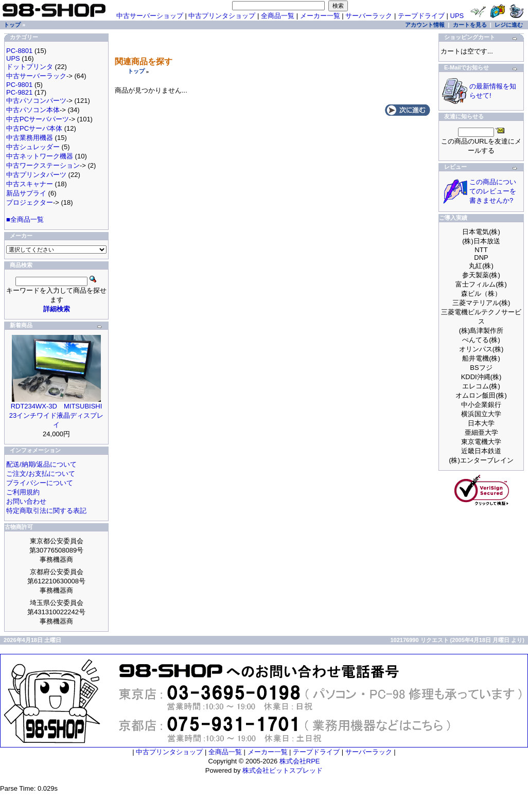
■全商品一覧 (25, 219)
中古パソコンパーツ (36, 100)
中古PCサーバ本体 (34, 128)
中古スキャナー (29, 184)
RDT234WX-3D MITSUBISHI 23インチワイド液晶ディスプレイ (56, 415)
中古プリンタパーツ (36, 175)
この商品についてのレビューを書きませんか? (492, 191)
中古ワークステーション (43, 165)
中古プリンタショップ (221, 16)
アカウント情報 (425, 25)
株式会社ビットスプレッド (282, 770)
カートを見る (470, 25)
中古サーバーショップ (149, 16)
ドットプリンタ (29, 66)
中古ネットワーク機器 (39, 156)
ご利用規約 (23, 492)
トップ (136, 71)
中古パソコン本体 (33, 110)
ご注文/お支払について (40, 473)
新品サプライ (26, 193)
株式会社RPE (299, 761)
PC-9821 (19, 92)
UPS (457, 16)
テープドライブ (421, 16)
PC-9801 (19, 84)
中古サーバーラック (36, 76)
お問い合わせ (26, 501)
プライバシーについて (39, 483)
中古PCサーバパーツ (37, 119)
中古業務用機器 (29, 137)
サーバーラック (368, 16)
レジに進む (509, 25)
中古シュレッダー (33, 147)
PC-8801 (19, 51)
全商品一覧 (277, 16)
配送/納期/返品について (41, 464)
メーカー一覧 (320, 16)
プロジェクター (29, 202)
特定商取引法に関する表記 (46, 510)
